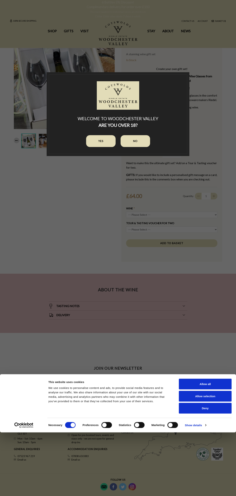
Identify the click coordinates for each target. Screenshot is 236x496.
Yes (100, 141)
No (135, 141)
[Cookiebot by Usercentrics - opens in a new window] (24, 489)
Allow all (205, 447)
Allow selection (205, 459)
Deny (205, 471)
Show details (193, 488)
